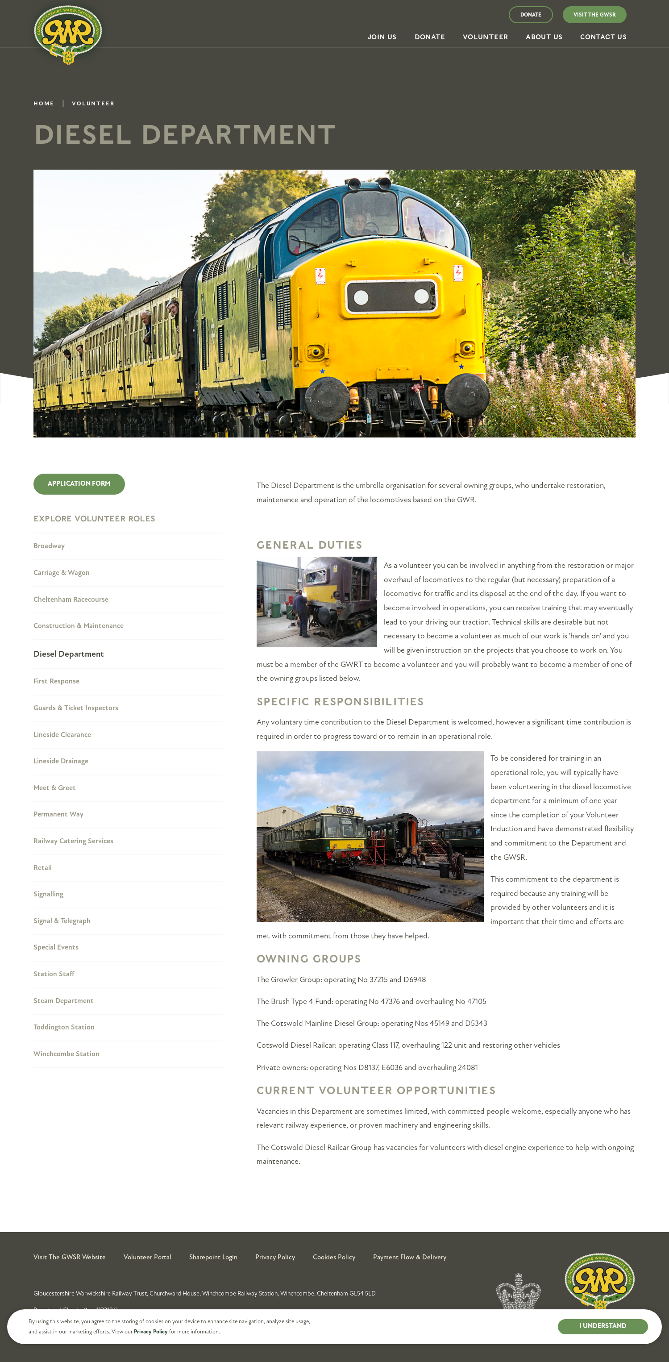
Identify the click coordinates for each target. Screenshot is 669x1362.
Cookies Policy (334, 1257)
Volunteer (93, 105)
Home (43, 105)
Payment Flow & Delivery (409, 1257)
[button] (382, 37)
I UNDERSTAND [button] (603, 1326)
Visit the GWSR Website (69, 1257)
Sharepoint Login (213, 1257)
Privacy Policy (151, 1331)
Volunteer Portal (147, 1257)
